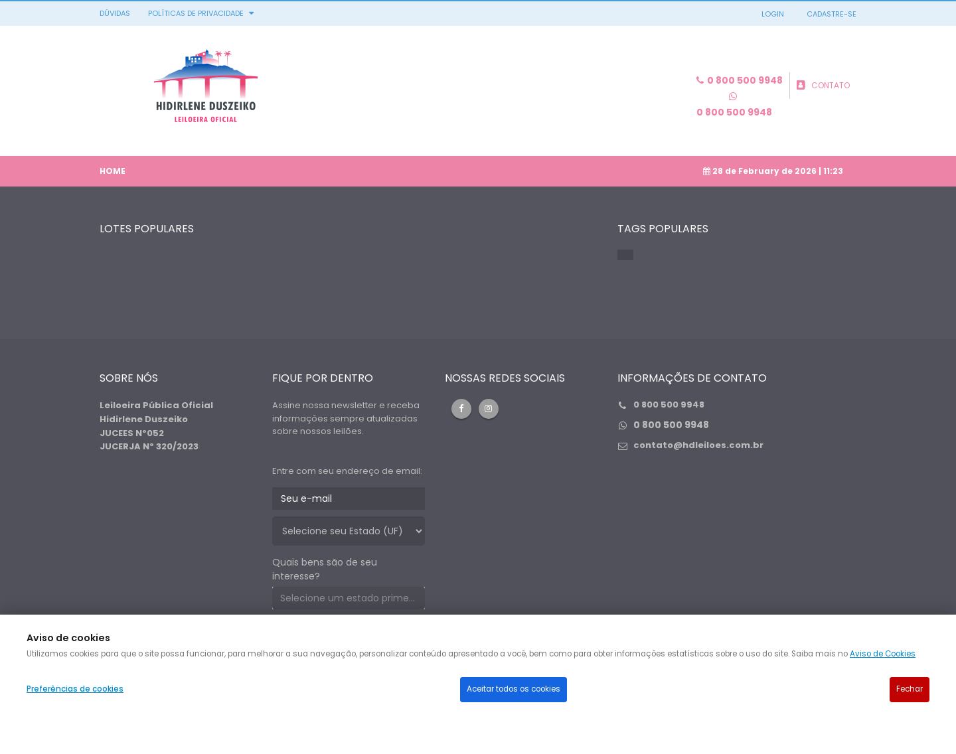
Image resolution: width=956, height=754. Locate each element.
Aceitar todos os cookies (513, 689)
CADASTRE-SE (831, 14)
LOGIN (772, 14)
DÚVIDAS (115, 13)
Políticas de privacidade (196, 13)
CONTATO (830, 85)
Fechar (909, 689)
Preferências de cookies (75, 689)
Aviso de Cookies (883, 653)
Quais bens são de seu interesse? (324, 569)
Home (112, 171)
